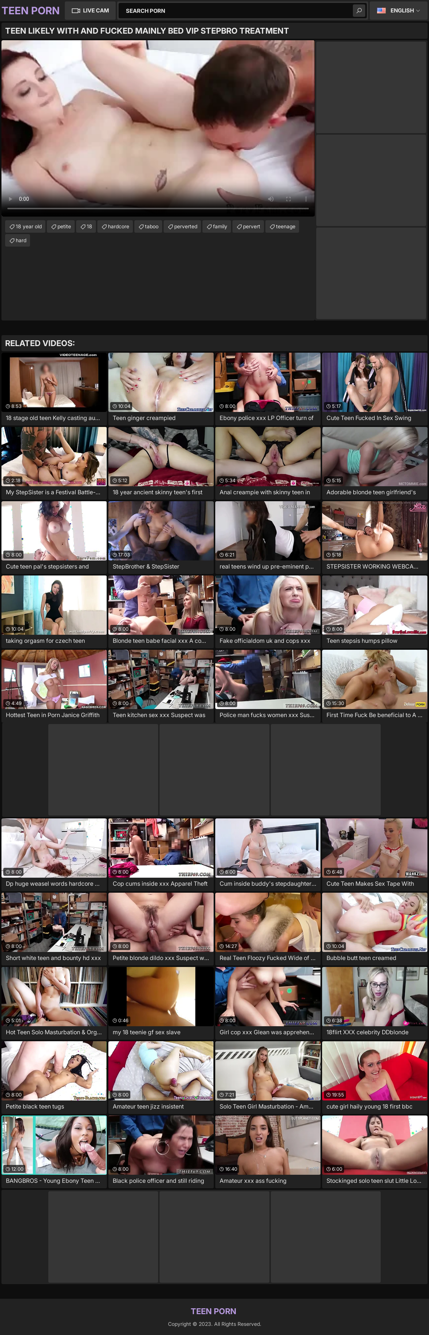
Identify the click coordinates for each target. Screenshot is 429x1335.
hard (21, 240)
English (402, 10)
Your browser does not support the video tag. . (158, 128)
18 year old (29, 226)
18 (89, 226)
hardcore (118, 226)
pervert (251, 226)
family (220, 226)
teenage (285, 226)
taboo (151, 226)
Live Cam (96, 10)
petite (64, 226)
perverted (185, 226)
